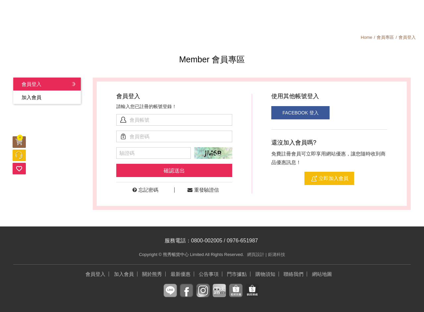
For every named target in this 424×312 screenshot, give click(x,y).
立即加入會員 (333, 178)
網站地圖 (322, 274)
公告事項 (212, 15)
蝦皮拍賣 (236, 295)
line (170, 295)
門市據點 (237, 274)
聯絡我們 (293, 274)
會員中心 (318, 15)
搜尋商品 (363, 15)
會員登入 (31, 84)
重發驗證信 (203, 190)
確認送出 (174, 170)
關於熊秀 (265, 15)
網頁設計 (255, 254)
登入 (409, 15)
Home (366, 37)
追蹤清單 (19, 168)
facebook (186, 295)
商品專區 (159, 15)
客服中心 (19, 155)
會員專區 (385, 37)
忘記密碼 (145, 190)
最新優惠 (106, 15)
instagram (203, 295)
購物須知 (378, 15)
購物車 (20, 138)
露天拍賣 (219, 295)
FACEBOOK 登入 (300, 112)
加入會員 (394, 15)
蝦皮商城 (252, 295)
